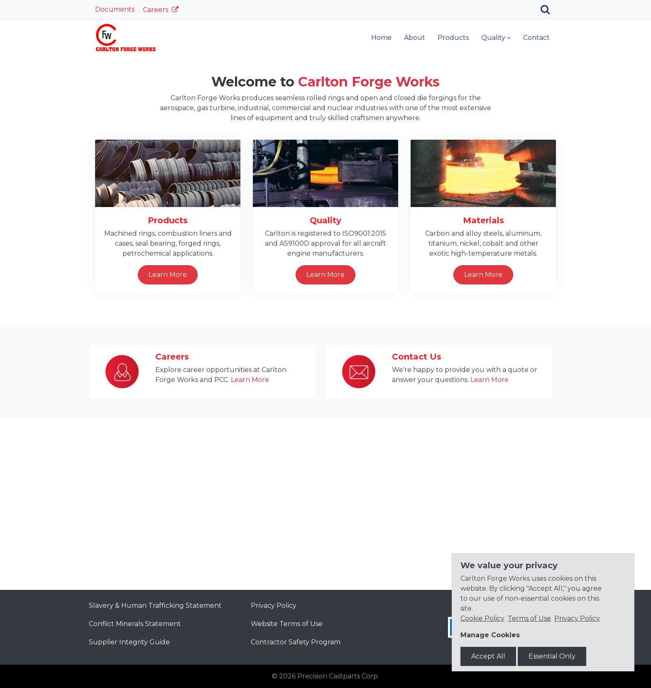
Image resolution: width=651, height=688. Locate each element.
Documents (115, 9)
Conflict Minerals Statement (135, 624)
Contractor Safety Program (295, 642)
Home (381, 38)
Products (453, 38)
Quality (493, 38)
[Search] (548, 9)
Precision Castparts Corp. (338, 676)
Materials (483, 392)
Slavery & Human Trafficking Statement (155, 605)
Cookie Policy (482, 618)
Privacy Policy (273, 605)
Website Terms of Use (287, 624)
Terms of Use (529, 618)
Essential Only (552, 656)
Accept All (488, 656)
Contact (536, 38)
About (414, 38)
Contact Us (416, 528)
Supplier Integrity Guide (129, 642)
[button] (49, 140)
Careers (156, 10)
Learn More (325, 172)
